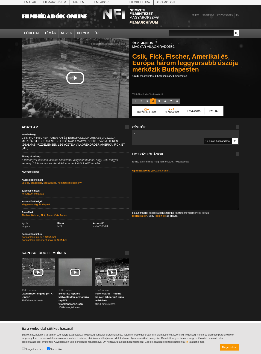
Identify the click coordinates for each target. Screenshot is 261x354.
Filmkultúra (139, 2)
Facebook (194, 111)
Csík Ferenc (61, 215)
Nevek (66, 33)
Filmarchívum (54, 2)
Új (96, 33)
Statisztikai (54, 349)
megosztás (180, 76)
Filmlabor (100, 2)
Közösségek (225, 15)
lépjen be (160, 215)
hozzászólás (163, 76)
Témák (50, 33)
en (237, 15)
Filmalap (29, 2)
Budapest (44, 204)
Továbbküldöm (146, 112)
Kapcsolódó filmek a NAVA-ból (39, 237)
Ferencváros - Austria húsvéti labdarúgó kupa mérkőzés (109, 297)
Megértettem (229, 347)
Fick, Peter (47, 215)
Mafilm (79, 2)
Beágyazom (171, 112)
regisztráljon (139, 215)
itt (187, 341)
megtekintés (143, 76)
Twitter (214, 111)
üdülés (25, 182)
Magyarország (30, 204)
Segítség (208, 15)
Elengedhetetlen (32, 349)
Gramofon (166, 2)
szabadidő (36, 182)
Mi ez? (195, 15)
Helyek (83, 33)
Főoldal (32, 33)
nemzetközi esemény (70, 182)
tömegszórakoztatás (33, 193)
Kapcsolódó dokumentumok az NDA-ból (44, 240)
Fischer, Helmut (30, 215)
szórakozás (50, 182)
